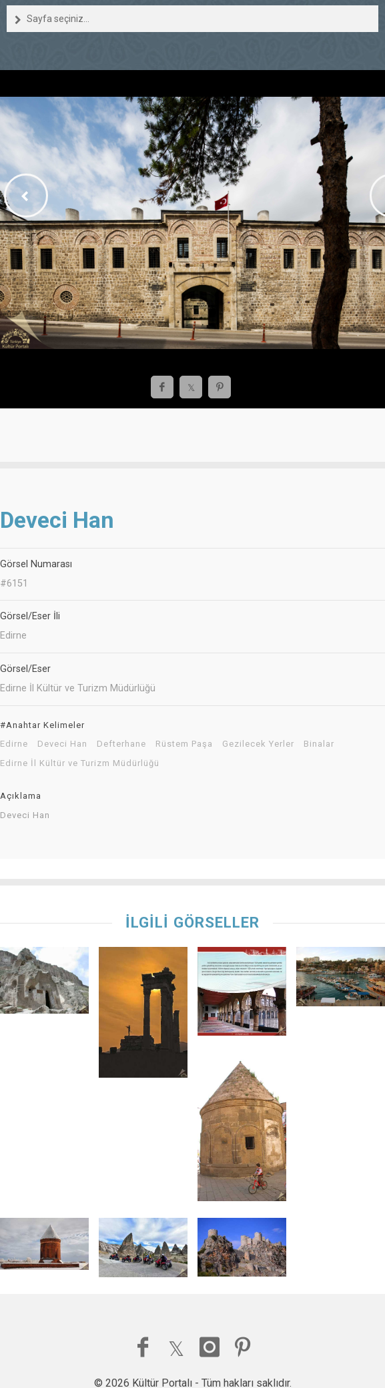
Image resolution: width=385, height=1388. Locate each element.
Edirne (14, 744)
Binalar (319, 744)
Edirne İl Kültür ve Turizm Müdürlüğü (79, 763)
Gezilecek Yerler (258, 744)
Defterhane (121, 744)
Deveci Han (62, 744)
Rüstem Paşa (184, 744)
